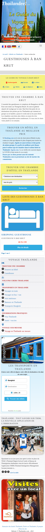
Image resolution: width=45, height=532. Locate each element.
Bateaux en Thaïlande (13, 302)
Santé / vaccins (11, 320)
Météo (16, 87)
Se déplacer (28, 87)
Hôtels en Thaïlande (16, 54)
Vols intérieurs (10, 298)
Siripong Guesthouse (16, 234)
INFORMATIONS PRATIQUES (14, 313)
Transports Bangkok (13, 306)
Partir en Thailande (29, 526)
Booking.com (9, 138)
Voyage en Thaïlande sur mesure (17, 331)
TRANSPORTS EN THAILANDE (15, 287)
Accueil (5, 54)
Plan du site (23, 529)
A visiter (35, 83)
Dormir (24, 83)
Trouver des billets (15, 399)
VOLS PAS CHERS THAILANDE (15, 281)
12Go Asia (15, 410)
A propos (40, 526)
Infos (39, 87)
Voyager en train (11, 291)
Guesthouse (9, 273)
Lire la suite (14, 472)
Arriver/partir (11, 83)
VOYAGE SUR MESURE (12, 328)
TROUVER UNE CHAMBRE (13, 266)
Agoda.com (15, 150)
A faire (6, 87)
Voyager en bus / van (13, 295)
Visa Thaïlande (11, 317)
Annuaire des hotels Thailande (12, 526)
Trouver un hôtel (11, 270)
